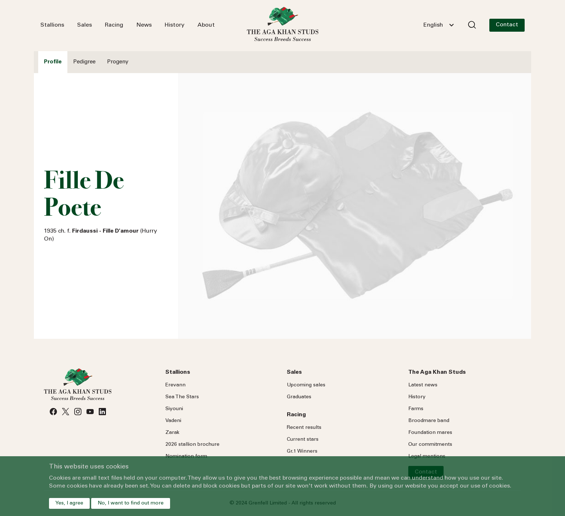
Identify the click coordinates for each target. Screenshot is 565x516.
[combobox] (439, 25)
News (144, 25)
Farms (415, 409)
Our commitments (430, 444)
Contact (507, 25)
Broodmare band (428, 420)
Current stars (303, 439)
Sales (84, 25)
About (206, 25)
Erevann (175, 385)
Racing (114, 25)
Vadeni (173, 420)
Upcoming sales (306, 385)
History (174, 25)
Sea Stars (182, 397)
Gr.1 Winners (302, 451)
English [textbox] (433, 25)
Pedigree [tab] (84, 62)
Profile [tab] (53, 62)
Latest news (422, 385)
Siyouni (174, 409)
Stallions (52, 25)
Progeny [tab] (117, 62)
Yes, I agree (69, 503)
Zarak (172, 432)
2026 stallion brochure (192, 444)
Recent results (304, 427)
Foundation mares (430, 432)
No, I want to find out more (131, 503)
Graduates (299, 397)
